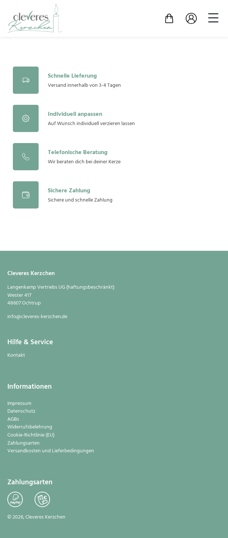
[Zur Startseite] (35, 18)
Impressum (19, 404)
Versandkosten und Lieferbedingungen (50, 451)
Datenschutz (21, 411)
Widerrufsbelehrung (29, 427)
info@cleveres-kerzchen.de (37, 317)
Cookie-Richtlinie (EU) (30, 435)
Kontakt (16, 356)
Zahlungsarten (23, 443)
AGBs (13, 420)
